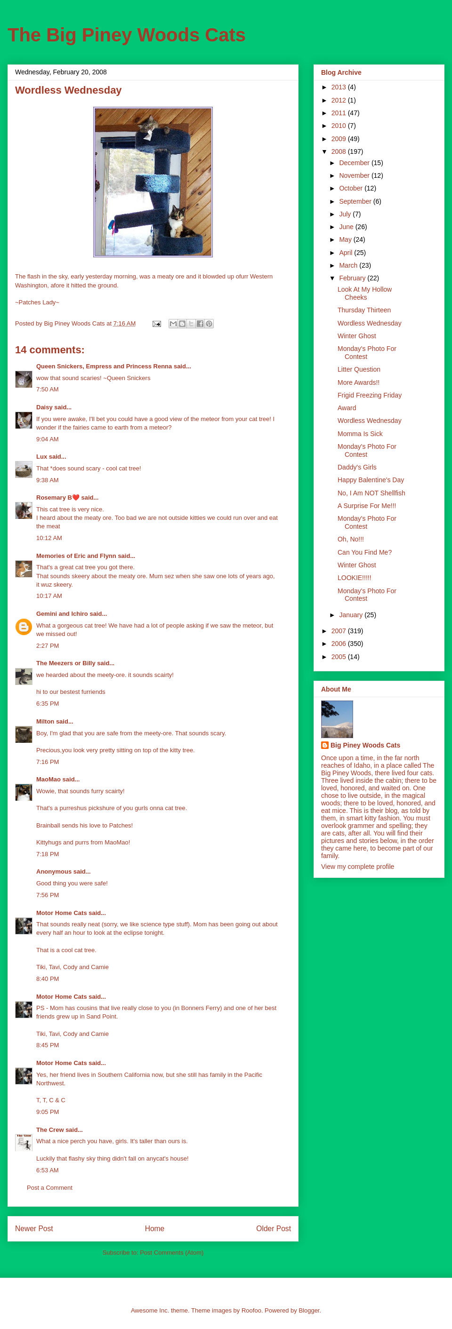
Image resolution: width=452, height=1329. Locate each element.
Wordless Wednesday (370, 323)
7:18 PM (47, 854)
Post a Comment (50, 1187)
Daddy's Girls (357, 467)
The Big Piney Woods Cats (127, 34)
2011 (339, 113)
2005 (339, 657)
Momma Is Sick (360, 434)
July (346, 214)
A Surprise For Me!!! (367, 505)
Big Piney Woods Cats (365, 745)
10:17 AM (49, 595)
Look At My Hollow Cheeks (365, 293)
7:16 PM (47, 761)
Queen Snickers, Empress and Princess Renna (104, 366)
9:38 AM (47, 480)
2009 (339, 139)
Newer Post (34, 1229)
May (346, 239)
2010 (339, 125)
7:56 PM (47, 895)
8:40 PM (47, 978)
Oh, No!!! (351, 539)
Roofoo (251, 1310)
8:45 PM (47, 1045)
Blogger (309, 1310)
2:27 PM (47, 645)
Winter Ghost (357, 336)
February (353, 278)
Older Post (273, 1229)
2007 (339, 631)
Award (347, 408)
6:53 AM (47, 1170)
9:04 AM (47, 439)
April (346, 252)
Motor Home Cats (61, 912)
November (355, 175)
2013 (339, 87)
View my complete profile (357, 866)
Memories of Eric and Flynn (76, 555)
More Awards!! (358, 382)
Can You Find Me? (365, 552)
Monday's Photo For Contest (367, 352)
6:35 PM (47, 703)
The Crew (50, 1129)
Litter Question (359, 369)
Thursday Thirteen (364, 310)
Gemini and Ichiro (62, 613)
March (349, 265)
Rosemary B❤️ (58, 497)
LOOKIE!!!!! (354, 577)
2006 (339, 643)
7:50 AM (47, 389)
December (355, 163)
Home (155, 1229)
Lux (41, 456)
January (351, 615)
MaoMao (48, 779)
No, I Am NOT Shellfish (371, 493)
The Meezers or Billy (66, 663)
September (356, 201)
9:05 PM (47, 1111)
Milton (45, 721)
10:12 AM (49, 537)
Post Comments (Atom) (171, 1252)
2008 (339, 151)
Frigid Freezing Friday (370, 395)
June (347, 227)
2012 (339, 100)
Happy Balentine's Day (371, 480)
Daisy (44, 407)
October (351, 188)
